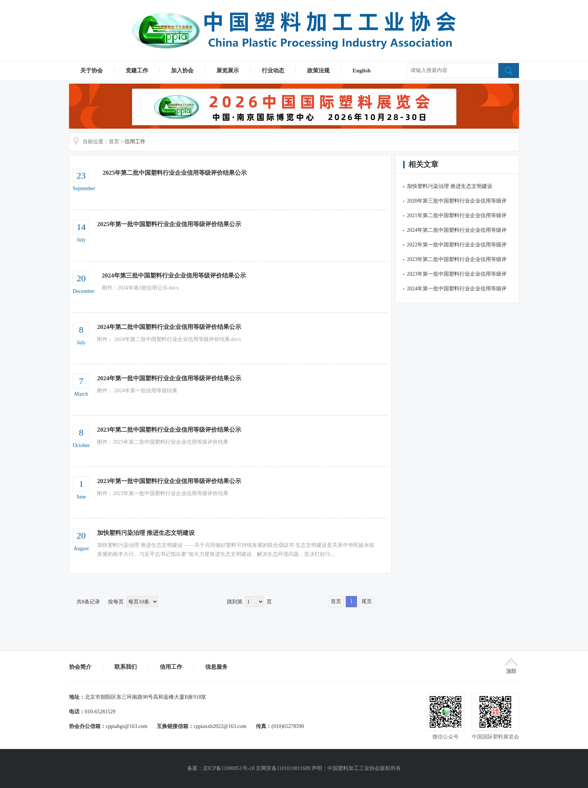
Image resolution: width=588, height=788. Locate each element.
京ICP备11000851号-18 (229, 768)
